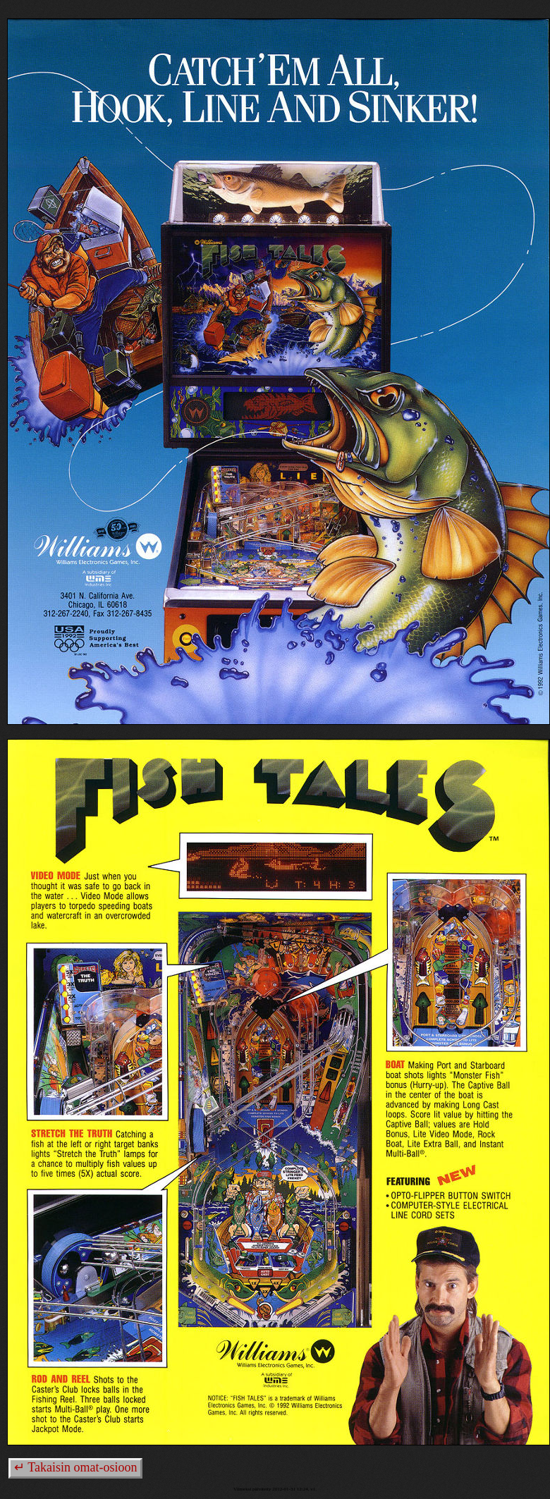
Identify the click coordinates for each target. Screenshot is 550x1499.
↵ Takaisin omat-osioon (75, 1467)
